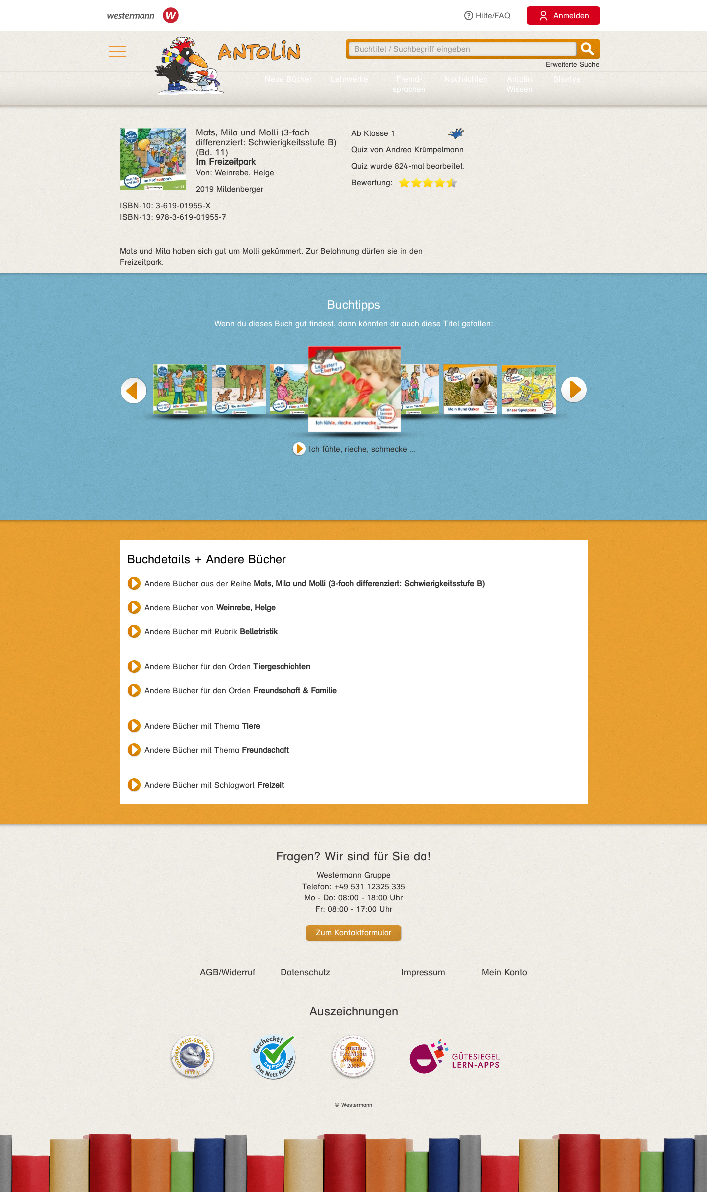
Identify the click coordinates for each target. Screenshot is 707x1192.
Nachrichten (466, 79)
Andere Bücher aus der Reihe (314, 583)
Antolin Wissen (519, 84)
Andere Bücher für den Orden (227, 666)
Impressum (423, 972)
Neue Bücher (288, 79)
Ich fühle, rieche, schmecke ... (362, 449)
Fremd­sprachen (409, 84)
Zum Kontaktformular (353, 932)
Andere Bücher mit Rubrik (211, 631)
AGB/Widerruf (227, 972)
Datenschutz (305, 972)
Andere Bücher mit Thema (202, 726)
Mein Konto (504, 972)
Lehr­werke (349, 79)
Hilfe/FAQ (486, 15)
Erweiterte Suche (573, 64)
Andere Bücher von (210, 607)
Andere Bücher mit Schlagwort (214, 785)
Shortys (566, 79)
